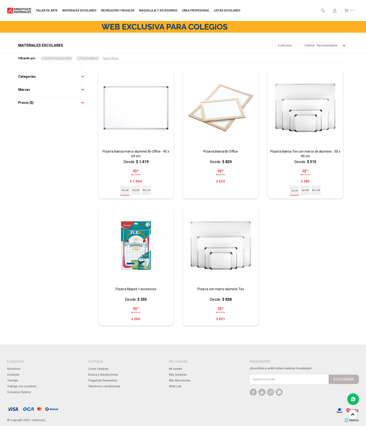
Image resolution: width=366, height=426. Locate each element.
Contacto (13, 374)
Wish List (175, 386)
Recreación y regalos (117, 10)
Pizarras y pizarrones (57, 58)
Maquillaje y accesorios (158, 10)
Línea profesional (195, 10)
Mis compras (178, 374)
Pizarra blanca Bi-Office (220, 151)
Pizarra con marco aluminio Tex (220, 289)
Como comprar (98, 368)
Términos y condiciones (104, 386)
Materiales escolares (79, 10)
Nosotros (13, 368)
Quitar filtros (111, 58)
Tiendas (12, 380)
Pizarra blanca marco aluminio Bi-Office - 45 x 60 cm (135, 154)
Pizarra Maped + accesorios (136, 289)
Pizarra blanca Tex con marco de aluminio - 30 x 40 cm (305, 154)
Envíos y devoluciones (103, 374)
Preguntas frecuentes (102, 380)
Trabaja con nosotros (21, 386)
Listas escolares (227, 10)
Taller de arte (47, 10)
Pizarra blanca (89, 58)
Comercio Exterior (19, 392)
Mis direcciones (179, 380)
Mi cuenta (175, 368)
